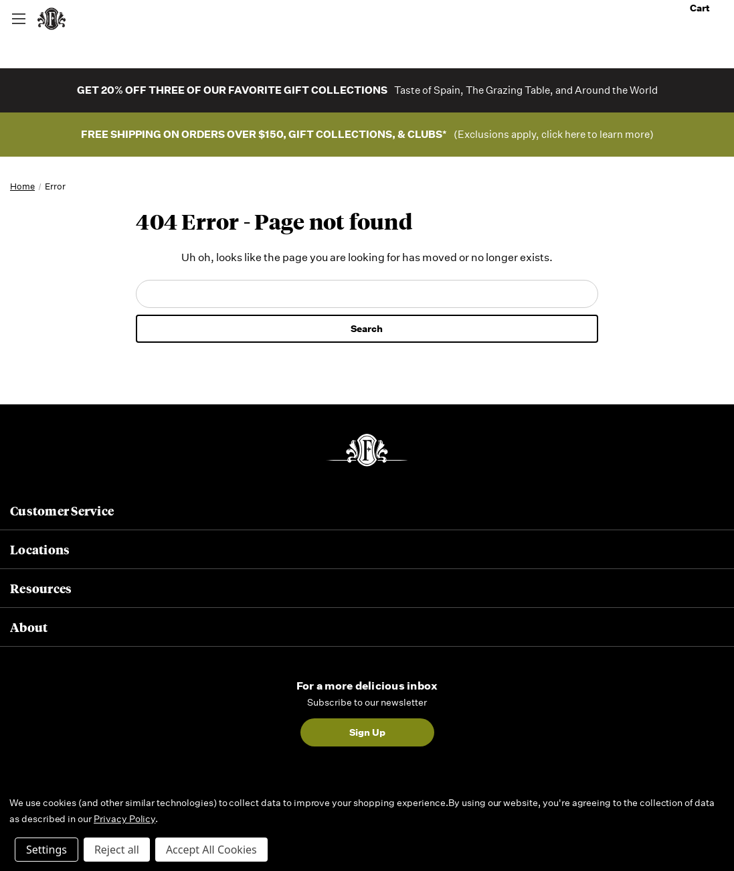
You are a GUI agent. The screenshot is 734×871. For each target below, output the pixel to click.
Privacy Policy (124, 819)
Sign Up (367, 732)
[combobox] (367, 18)
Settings (46, 849)
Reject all (116, 849)
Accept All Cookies (211, 849)
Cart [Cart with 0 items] (707, 8)
